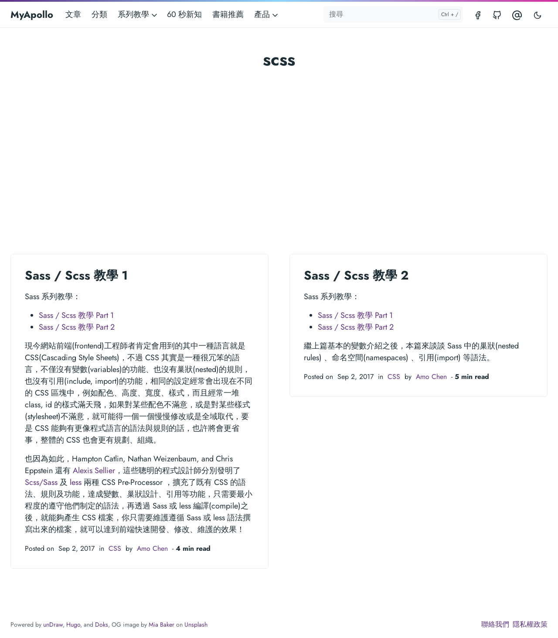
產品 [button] (266, 14)
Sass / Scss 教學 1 (76, 275)
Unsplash (196, 624)
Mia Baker (161, 624)
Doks (101, 624)
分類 (99, 14)
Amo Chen (152, 548)
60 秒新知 (184, 14)
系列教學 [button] (138, 14)
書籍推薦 (228, 14)
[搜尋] (393, 14)
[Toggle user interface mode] (537, 14)
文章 (73, 14)
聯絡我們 (495, 624)
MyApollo (31, 14)
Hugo (73, 624)
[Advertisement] (279, 138)
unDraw (53, 624)
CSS (115, 548)
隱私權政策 (530, 624)
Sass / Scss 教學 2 (356, 275)
